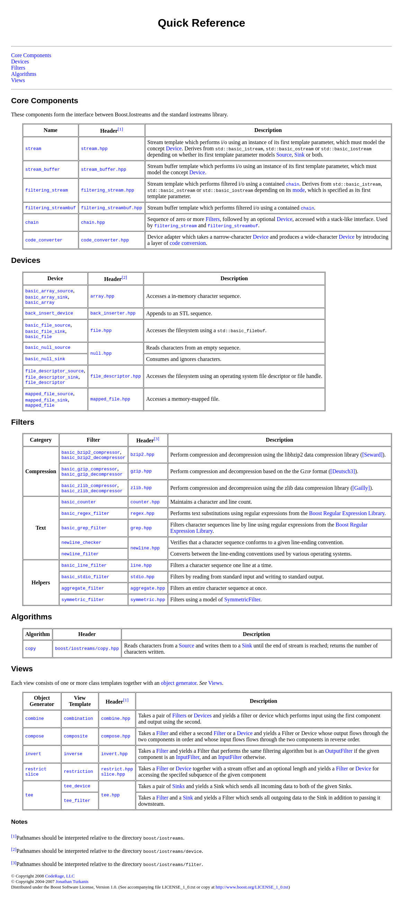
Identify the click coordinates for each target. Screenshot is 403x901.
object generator (179, 683)
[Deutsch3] (342, 471)
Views (18, 80)
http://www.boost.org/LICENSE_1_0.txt (252, 887)
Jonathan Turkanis (72, 881)
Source (284, 155)
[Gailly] (361, 488)
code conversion (188, 243)
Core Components (31, 55)
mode (299, 190)
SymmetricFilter (242, 599)
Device (173, 148)
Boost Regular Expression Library (347, 513)
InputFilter (187, 757)
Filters (18, 68)
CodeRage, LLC (59, 875)
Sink (299, 155)
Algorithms (23, 74)
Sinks (178, 786)
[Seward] (372, 455)
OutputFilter (338, 751)
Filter (162, 733)
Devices (20, 61)
